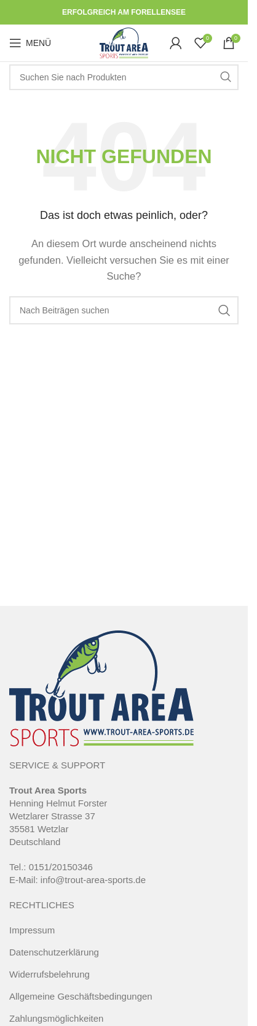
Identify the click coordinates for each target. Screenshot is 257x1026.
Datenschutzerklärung (54, 952)
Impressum (32, 930)
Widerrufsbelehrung (49, 974)
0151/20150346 (61, 867)
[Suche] (124, 77)
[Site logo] (124, 42)
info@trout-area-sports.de (93, 880)
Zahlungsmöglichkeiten (56, 1018)
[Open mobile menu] (30, 43)
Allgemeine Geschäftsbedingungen (80, 996)
